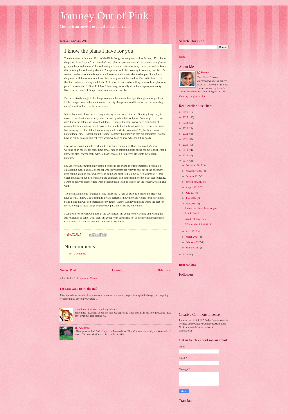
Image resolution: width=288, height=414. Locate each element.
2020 (185, 144)
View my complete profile (192, 96)
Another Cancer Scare (196, 219)
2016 (185, 254)
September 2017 (194, 181)
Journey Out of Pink (104, 16)
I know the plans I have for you (201, 208)
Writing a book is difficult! (198, 224)
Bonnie (204, 72)
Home (116, 270)
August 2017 (192, 187)
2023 (185, 128)
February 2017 (193, 242)
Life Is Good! (192, 213)
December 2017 (194, 165)
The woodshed (82, 328)
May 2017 (191, 203)
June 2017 (191, 198)
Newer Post (68, 270)
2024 (185, 123)
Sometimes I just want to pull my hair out (96, 309)
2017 (185, 161)
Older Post (164, 270)
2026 (185, 112)
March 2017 (192, 236)
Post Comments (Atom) (85, 278)
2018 (185, 155)
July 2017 (191, 192)
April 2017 (192, 231)
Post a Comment (77, 253)
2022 (185, 133)
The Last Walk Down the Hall (78, 288)
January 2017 (193, 247)
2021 (185, 139)
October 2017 (193, 176)
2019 (185, 150)
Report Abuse (187, 264)
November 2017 (194, 171)
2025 (185, 117)
